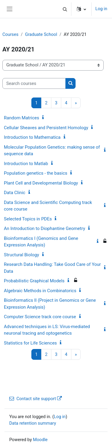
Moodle (40, 439)
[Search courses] (34, 83)
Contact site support (35, 398)
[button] (65, 9)
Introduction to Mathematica (32, 137)
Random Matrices (21, 118)
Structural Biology (21, 254)
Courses (10, 34)
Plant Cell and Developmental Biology (41, 183)
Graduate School (41, 34)
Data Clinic (14, 192)
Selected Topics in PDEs (28, 219)
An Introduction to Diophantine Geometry (44, 228)
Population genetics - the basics (35, 173)
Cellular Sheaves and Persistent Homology (46, 127)
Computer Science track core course (40, 316)
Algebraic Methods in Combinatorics (40, 290)
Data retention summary (32, 423)
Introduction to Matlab (26, 163)
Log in (101, 8)
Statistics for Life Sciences (30, 343)
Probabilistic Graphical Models (34, 281)
